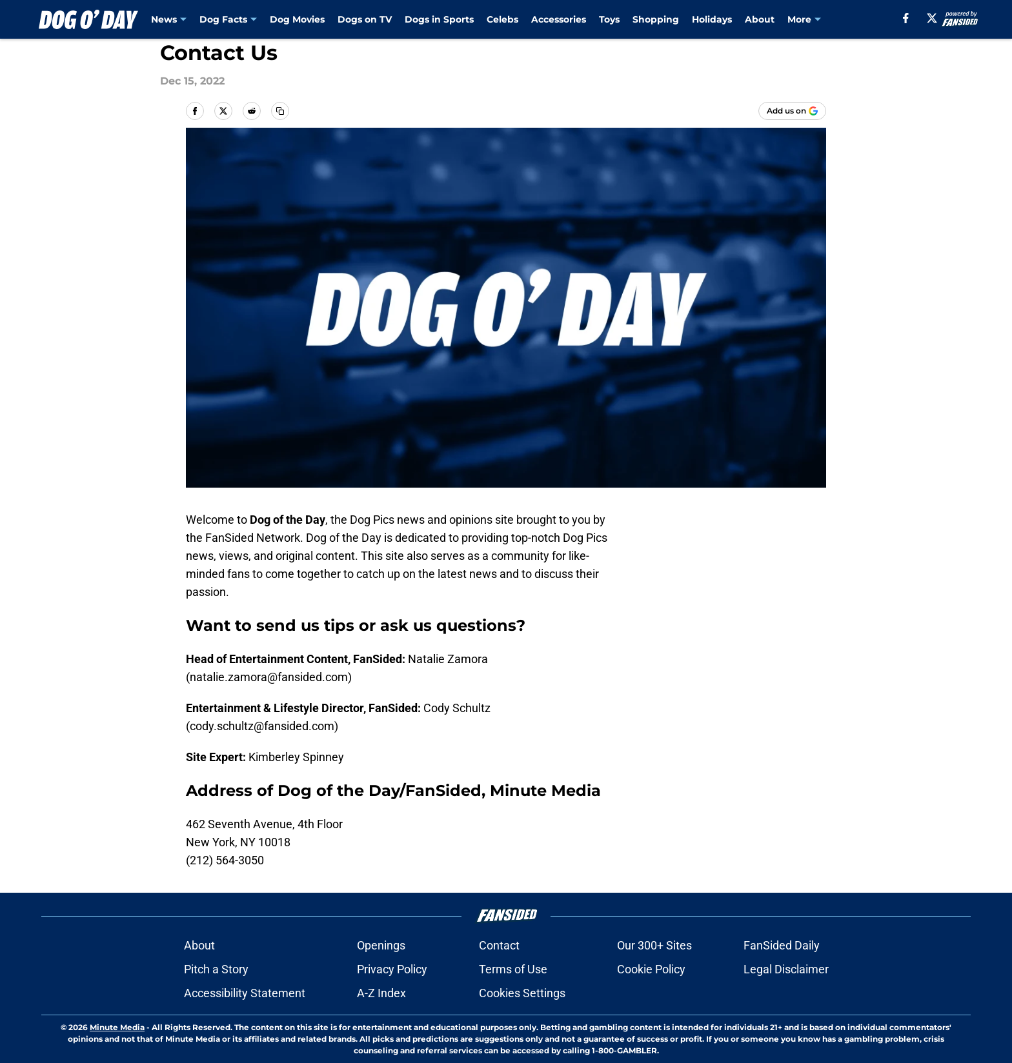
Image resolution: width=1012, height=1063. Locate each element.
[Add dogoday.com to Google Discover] (792, 111)
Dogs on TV (365, 19)
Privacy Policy (392, 969)
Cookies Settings (522, 993)
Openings (381, 945)
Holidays (712, 19)
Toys (609, 19)
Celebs (502, 19)
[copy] (280, 111)
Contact (499, 945)
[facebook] (906, 18)
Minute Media (117, 1027)
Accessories (558, 19)
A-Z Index (381, 993)
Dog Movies (297, 19)
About (759, 19)
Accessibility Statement (244, 993)
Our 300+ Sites (654, 945)
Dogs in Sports (439, 19)
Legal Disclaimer (786, 969)
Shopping (655, 19)
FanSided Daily (782, 945)
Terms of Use (513, 969)
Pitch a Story (216, 969)
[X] (932, 18)
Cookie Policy (651, 969)
